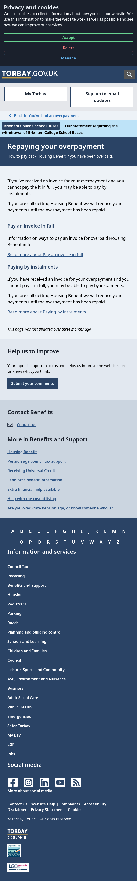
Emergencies (19, 716)
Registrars (16, 604)
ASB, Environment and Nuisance (36, 679)
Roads (12, 622)
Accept (68, 38)
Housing (15, 594)
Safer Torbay (18, 725)
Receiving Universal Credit (31, 470)
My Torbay (35, 93)
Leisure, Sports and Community (36, 669)
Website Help (43, 804)
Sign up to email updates (102, 97)
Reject (68, 48)
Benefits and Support (26, 585)
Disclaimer (17, 809)
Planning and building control (34, 632)
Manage (72, 58)
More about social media (29, 790)
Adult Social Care (22, 697)
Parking (14, 613)
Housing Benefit (22, 451)
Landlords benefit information (34, 480)
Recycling (16, 576)
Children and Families (27, 650)
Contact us (26, 424)
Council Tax (17, 566)
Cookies (75, 809)
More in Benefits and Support (47, 439)
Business (15, 688)
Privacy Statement (47, 809)
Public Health (19, 707)
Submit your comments (32, 383)
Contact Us (17, 804)
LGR (10, 744)
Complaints (69, 804)
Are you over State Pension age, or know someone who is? (60, 508)
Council (14, 660)
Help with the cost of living (31, 498)
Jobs (11, 753)
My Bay (14, 735)
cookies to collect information (43, 13)
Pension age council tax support (36, 461)
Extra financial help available (33, 489)
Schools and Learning (26, 641)
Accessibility (95, 804)
